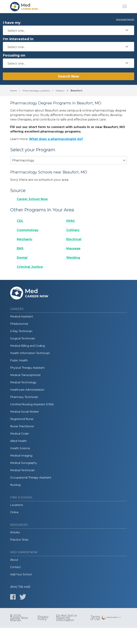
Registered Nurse (21, 419)
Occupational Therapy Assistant (30, 477)
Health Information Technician (30, 353)
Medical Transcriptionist (25, 375)
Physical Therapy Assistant (27, 367)
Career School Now (32, 199)
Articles (15, 532)
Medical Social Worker (24, 411)
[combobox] (68, 30)
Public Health (19, 360)
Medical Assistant (21, 316)
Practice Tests (19, 539)
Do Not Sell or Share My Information (66, 618)
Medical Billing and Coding (27, 345)
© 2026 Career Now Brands (19, 618)
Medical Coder (19, 433)
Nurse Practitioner (22, 426)
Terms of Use (95, 618)
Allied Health (18, 441)
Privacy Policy (43, 618)
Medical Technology (23, 382)
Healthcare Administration (27, 389)
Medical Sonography (23, 463)
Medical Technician (22, 470)
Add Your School (21, 574)
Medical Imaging (21, 455)
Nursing (15, 485)
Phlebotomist (19, 324)
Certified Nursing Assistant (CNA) (32, 404)
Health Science (20, 448)
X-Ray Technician (21, 331)
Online (14, 512)
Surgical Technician (22, 338)
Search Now (68, 76)
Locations (16, 505)
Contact (15, 567)
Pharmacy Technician (24, 397)
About (14, 559)
